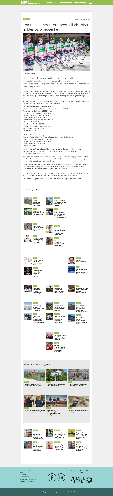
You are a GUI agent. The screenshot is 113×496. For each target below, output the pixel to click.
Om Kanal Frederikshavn (70, 492)
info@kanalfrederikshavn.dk (28, 476)
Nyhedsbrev (58, 492)
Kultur (35, 198)
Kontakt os (31, 481)
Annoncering (33, 479)
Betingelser (51, 492)
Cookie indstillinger (41, 492)
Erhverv (57, 198)
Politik (35, 208)
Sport (35, 235)
